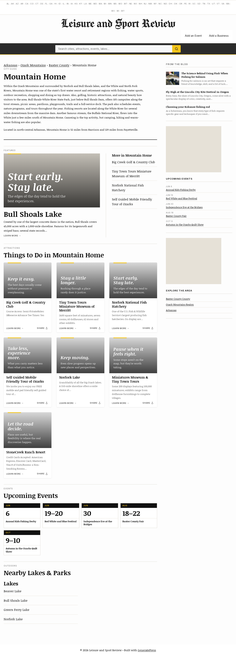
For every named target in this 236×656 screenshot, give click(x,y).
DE (41, 4)
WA (228, 4)
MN (110, 4)
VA (223, 4)
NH (140, 4)
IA (72, 4)
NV (135, 4)
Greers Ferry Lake (16, 609)
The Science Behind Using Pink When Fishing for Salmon (204, 75)
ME (90, 4)
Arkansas (10, 65)
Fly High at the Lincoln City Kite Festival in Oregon (197, 92)
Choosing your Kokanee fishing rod (188, 107)
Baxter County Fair (176, 216)
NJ (145, 4)
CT (37, 4)
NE (130, 4)
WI (118, 11)
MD (95, 4)
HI (55, 4)
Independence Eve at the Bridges (184, 207)
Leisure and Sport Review (118, 23)
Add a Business (219, 35)
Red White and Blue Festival (181, 198)
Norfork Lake (69, 377)
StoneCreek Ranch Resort (25, 452)
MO (120, 4)
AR (22, 4)
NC (160, 4)
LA (85, 4)
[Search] (176, 49)
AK (12, 4)
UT (213, 4)
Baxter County (59, 65)
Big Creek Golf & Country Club (133, 162)
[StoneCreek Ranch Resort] (27, 430)
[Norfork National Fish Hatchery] (133, 280)
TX (208, 4)
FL (46, 4)
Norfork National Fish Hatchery (129, 304)
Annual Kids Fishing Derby (181, 189)
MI (105, 4)
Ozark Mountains (33, 65)
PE (185, 4)
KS (76, 4)
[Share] (42, 328)
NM (150, 4)
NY (155, 4)
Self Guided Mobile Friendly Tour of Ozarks (132, 201)
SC (194, 4)
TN (204, 4)
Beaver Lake (12, 591)
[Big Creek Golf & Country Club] (27, 280)
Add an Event (193, 35)
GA (51, 4)
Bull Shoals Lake (33, 214)
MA (100, 4)
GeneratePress (147, 650)
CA (26, 4)
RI (190, 4)
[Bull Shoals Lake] (52, 180)
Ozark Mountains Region (180, 304)
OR (181, 4)
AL (8, 4)
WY (123, 11)
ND (165, 4)
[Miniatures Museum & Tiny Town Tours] (133, 355)
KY (80, 4)
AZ (17, 4)
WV (113, 11)
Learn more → (12, 235)
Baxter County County (178, 298)
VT (218, 4)
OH (170, 4)
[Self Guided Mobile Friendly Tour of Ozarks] (27, 355)
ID (59, 4)
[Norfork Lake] (80, 355)
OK (175, 4)
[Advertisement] (193, 149)
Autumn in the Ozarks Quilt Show (185, 224)
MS (115, 4)
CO (32, 4)
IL (64, 4)
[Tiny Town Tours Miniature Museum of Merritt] (80, 280)
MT (125, 4)
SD (199, 4)
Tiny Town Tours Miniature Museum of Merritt (131, 173)
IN (68, 4)
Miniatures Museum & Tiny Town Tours (130, 379)
